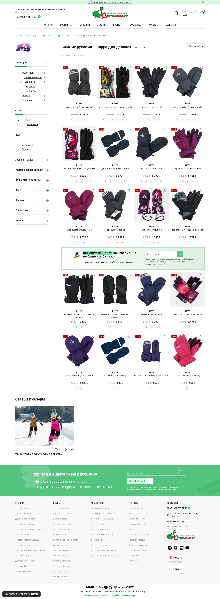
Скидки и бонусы (137, 524)
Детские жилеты (23, 513)
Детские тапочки (61, 566)
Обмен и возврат (137, 519)
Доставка (135, 24)
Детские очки (97, 540)
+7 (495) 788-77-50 (26, 17)
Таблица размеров (138, 545)
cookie (27, 594)
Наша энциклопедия (139, 534)
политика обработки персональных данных (102, 596)
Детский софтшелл (24, 555)
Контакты (133, 561)
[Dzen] (175, 548)
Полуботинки (59, 534)
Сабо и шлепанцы (61, 545)
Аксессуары (34, 35)
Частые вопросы (137, 540)
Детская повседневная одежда (30, 550)
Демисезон (32, 124)
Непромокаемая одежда (27, 540)
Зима (69, 35)
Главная (20, 35)
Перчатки (31, 91)
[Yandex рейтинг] (175, 559)
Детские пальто (22, 545)
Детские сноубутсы (62, 561)
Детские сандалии (62, 550)
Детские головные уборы (103, 519)
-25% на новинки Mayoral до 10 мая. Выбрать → (110, 2)
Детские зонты (98, 524)
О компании (134, 555)
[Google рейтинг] (175, 570)
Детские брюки (22, 508)
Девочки (85, 24)
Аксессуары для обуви (101, 513)
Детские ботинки (61, 508)
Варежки (30, 86)
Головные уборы (33, 77)
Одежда (26, 95)
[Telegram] (39, 17)
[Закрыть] (203, 2)
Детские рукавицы (100, 545)
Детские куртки (22, 534)
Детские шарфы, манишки (104, 555)
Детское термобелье (25, 561)
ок (35, 594)
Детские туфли (60, 571)
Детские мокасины (62, 529)
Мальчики (66, 24)
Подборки (27, 100)
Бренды (117, 24)
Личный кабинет (137, 508)
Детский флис (21, 566)
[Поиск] (176, 13)
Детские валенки (61, 513)
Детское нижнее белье (102, 534)
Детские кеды (60, 519)
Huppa (60, 35)
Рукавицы (48, 35)
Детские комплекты (25, 524)
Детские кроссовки (62, 524)
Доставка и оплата (138, 513)
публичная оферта (128, 596)
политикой (180, 259)
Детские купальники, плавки (29, 529)
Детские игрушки (99, 529)
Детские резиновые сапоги (66, 540)
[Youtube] (187, 548)
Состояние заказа (137, 550)
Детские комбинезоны (26, 519)
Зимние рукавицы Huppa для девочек (92, 35)
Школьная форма (23, 571)
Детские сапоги (60, 555)
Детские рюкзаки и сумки (103, 550)
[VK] (181, 548)
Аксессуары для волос (101, 508)
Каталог (48, 24)
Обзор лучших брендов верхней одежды (38, 453)
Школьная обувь (61, 576)
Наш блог (170, 24)
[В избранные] (93, 68)
